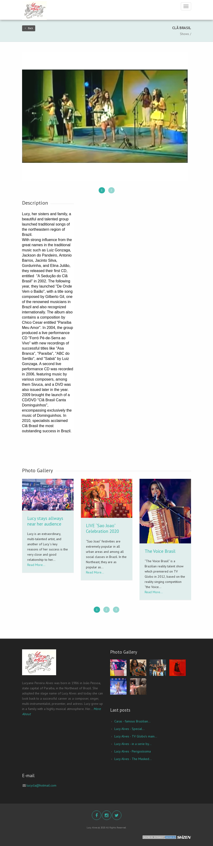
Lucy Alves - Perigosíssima (132, 751)
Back (28, 28)
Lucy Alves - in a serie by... (132, 744)
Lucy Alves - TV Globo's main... (135, 736)
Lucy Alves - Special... (129, 729)
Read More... (36, 565)
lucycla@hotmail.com (41, 785)
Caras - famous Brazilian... (132, 721)
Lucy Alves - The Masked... (133, 759)
